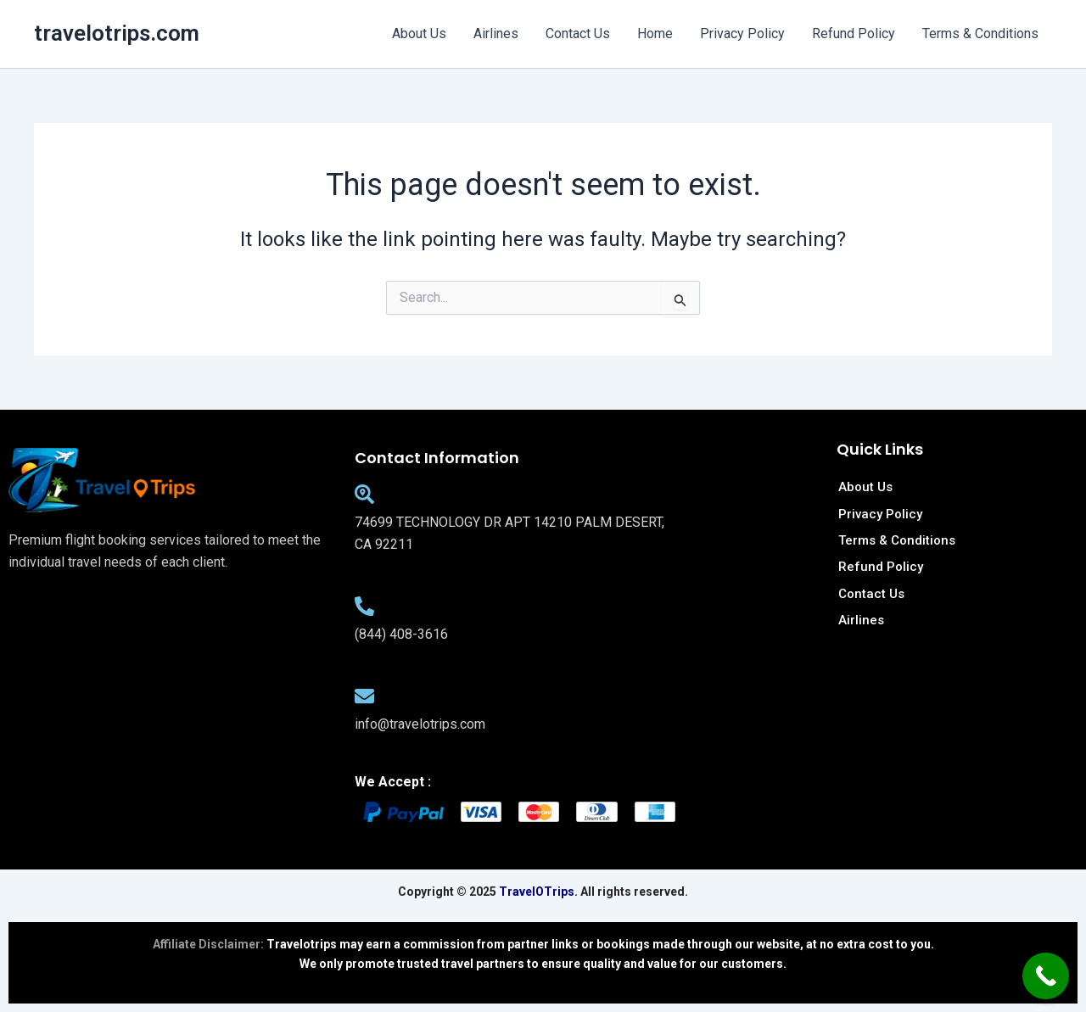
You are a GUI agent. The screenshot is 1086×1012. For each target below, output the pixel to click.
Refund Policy (853, 33)
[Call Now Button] (1045, 976)
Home (655, 33)
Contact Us (578, 33)
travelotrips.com (116, 33)
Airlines (495, 33)
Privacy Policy (742, 33)
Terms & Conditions (980, 33)
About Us (419, 33)
